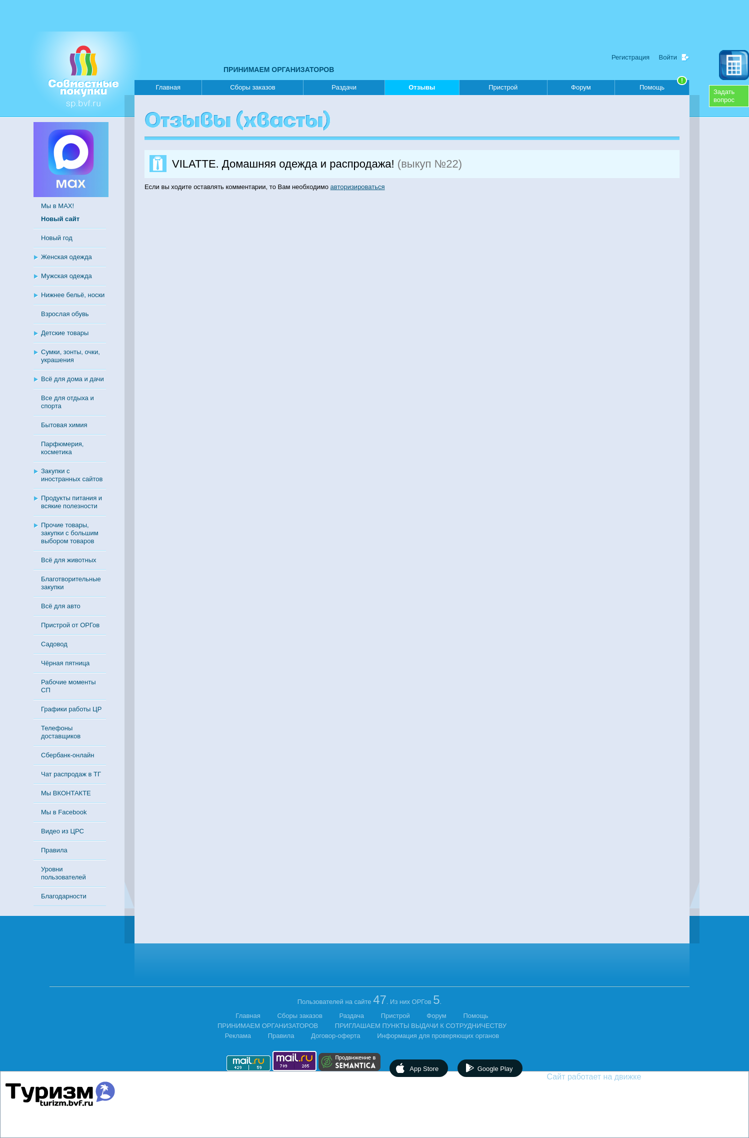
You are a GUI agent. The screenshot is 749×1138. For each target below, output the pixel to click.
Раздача (352, 1015)
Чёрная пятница (65, 663)
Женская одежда (66, 257)
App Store (424, 1068)
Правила (54, 850)
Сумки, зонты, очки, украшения (70, 356)
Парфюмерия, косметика (62, 448)
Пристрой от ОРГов (70, 625)
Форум (581, 87)
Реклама (238, 1035)
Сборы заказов (252, 87)
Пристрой (503, 87)
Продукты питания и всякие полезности (71, 502)
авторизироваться (357, 187)
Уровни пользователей (63, 873)
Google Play (495, 1068)
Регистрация (631, 57)
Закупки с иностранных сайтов (71, 475)
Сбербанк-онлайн (67, 755)
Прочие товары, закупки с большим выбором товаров (69, 533)
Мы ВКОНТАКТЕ (66, 793)
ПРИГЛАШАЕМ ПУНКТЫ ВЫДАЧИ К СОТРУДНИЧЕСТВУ (420, 1025)
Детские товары (64, 333)
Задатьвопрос (724, 96)
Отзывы (421, 89)
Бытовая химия (64, 425)
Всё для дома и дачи (72, 379)
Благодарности (63, 896)
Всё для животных (68, 560)
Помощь (663, 85)
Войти (668, 57)
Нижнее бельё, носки (72, 295)
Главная (168, 87)
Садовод (54, 644)
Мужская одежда (66, 276)
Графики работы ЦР (71, 709)
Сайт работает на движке (615, 1076)
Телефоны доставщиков (60, 732)
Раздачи (344, 87)
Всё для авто (60, 606)
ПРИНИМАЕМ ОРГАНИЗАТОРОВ (279, 70)
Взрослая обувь (65, 314)
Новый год (56, 238)
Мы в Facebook (63, 812)
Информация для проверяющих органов (438, 1035)
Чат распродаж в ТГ (71, 774)
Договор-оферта (335, 1035)
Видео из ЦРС (62, 831)
